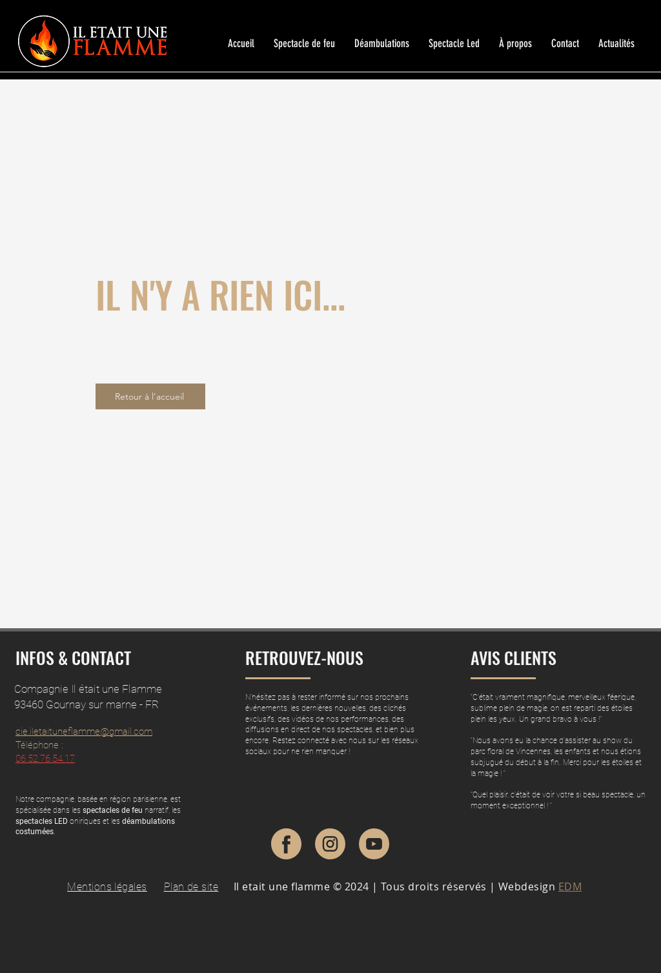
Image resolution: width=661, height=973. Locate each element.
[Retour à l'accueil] (150, 396)
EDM (570, 886)
